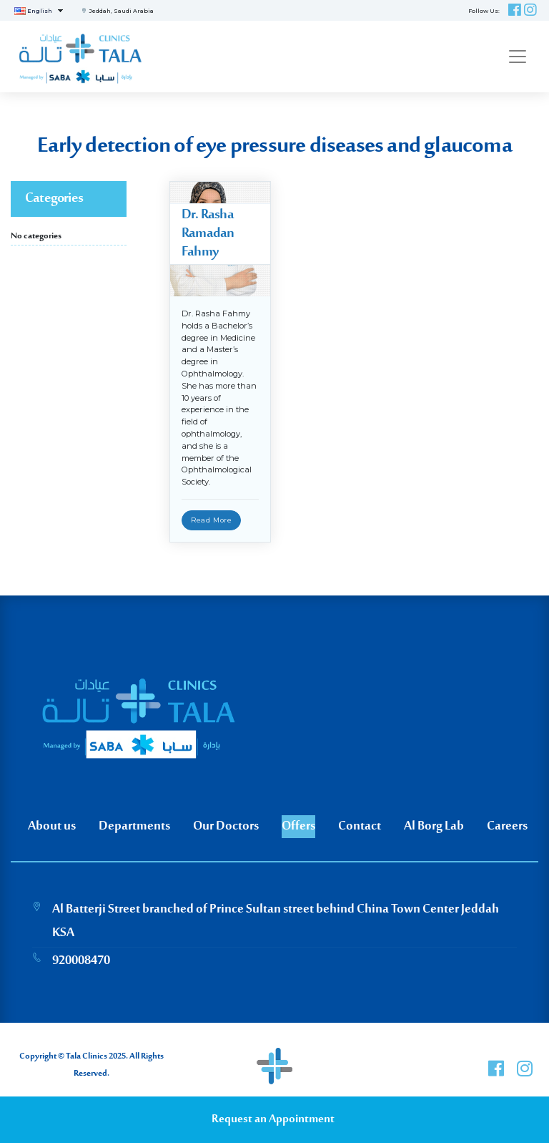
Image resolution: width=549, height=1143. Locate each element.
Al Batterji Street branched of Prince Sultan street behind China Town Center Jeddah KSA (275, 921)
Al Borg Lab (434, 826)
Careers (507, 826)
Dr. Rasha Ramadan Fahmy (208, 234)
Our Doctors (226, 826)
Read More (211, 520)
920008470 (81, 961)
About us (52, 826)
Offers (298, 826)
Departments (134, 826)
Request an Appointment (273, 1119)
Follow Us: (484, 10)
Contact (359, 826)
